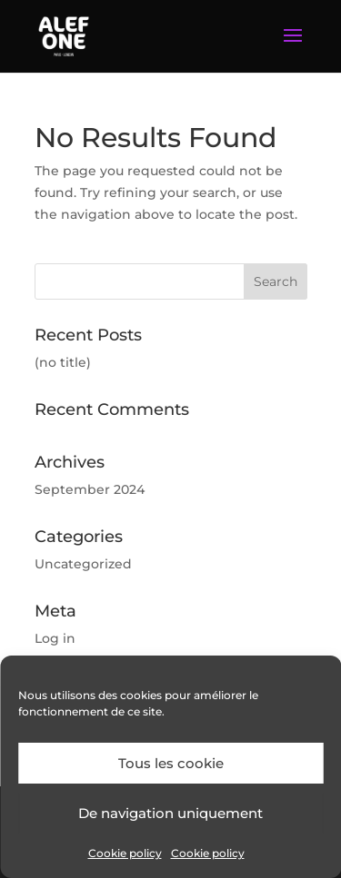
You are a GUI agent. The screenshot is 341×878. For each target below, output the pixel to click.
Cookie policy (125, 853)
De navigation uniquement (170, 813)
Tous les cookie (171, 763)
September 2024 (90, 489)
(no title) (63, 362)
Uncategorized (83, 564)
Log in (55, 638)
